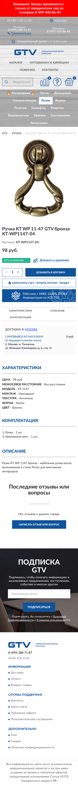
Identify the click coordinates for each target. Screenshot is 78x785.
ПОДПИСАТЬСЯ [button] (39, 607)
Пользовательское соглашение (31, 719)
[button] (19, 33)
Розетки (20, 108)
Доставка (17, 672)
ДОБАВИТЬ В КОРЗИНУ (50, 272)
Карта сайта (19, 707)
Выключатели (18, 115)
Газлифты (38, 108)
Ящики (60, 100)
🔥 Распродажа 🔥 (21, 93)
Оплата (16, 678)
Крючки (40, 115)
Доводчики (62, 93)
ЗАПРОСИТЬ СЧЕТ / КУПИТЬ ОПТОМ (39, 283)
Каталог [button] (16, 62)
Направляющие (24, 100)
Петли (44, 93)
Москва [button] (31, 329)
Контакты (50, 70)
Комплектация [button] (20, 317)
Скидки (16, 741)
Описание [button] (57, 311)
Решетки (57, 108)
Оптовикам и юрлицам (49, 62)
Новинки (27, 70)
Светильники (60, 115)
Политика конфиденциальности (32, 747)
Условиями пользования (50, 620)
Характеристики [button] (20, 311)
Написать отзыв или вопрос (39, 524)
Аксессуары (39, 123)
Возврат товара (21, 685)
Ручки (45, 100)
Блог (14, 735)
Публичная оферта (23, 713)
